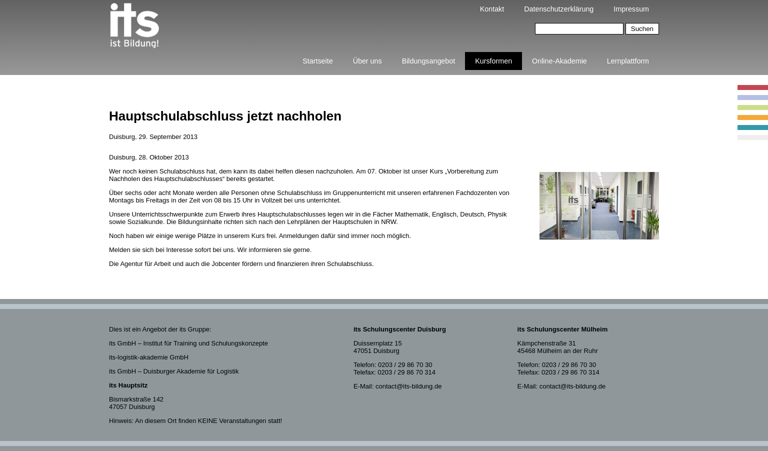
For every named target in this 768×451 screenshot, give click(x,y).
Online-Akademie (559, 61)
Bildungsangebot (429, 61)
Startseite (317, 61)
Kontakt (492, 9)
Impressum (631, 9)
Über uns (367, 61)
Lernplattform (628, 61)
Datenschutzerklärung (559, 9)
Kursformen (493, 61)
